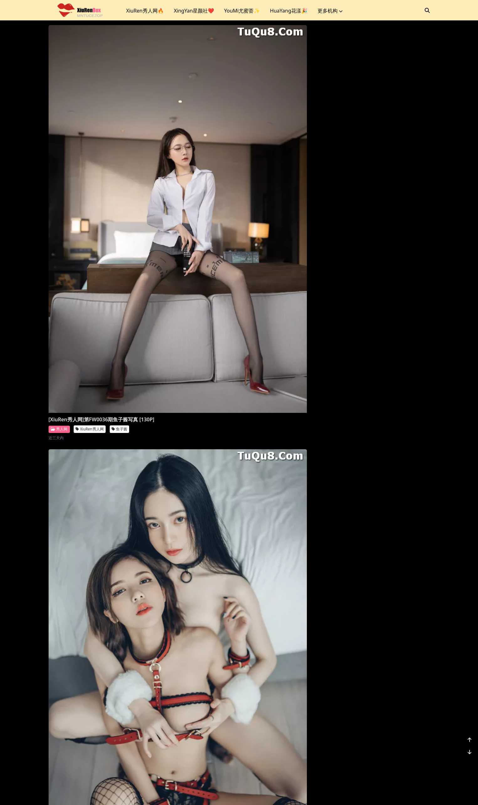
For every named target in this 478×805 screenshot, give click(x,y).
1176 (410, 760)
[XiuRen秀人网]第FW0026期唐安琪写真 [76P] (286, 534)
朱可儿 (119, 361)
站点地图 (246, 792)
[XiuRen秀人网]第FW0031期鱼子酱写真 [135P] (189, 353)
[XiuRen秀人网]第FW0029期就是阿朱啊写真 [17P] (383, 338)
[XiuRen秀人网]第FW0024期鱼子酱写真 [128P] (93, 721)
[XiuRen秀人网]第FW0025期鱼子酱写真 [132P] (383, 534)
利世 (310, 351)
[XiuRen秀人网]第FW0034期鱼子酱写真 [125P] (286, 172)
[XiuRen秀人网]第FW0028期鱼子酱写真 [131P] (93, 534)
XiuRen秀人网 (89, 186)
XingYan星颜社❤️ (194, 10)
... (395, 760)
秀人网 (59, 185)
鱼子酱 (119, 186)
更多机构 (330, 10)
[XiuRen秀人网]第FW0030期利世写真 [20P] (283, 338)
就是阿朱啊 (412, 351)
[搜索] (427, 10)
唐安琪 (312, 547)
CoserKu (266, 792)
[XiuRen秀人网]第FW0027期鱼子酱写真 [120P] (189, 534)
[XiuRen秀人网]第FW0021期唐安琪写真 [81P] (383, 715)
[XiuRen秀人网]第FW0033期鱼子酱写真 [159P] (383, 172)
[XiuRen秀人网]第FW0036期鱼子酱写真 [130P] (93, 172)
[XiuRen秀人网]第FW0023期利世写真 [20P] (187, 700)
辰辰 (214, 186)
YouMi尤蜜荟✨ (242, 10)
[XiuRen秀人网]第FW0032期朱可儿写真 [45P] (93, 348)
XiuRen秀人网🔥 (145, 10)
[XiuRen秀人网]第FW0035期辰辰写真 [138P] (187, 172)
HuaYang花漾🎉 (288, 10)
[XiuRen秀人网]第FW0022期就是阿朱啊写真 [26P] (286, 715)
